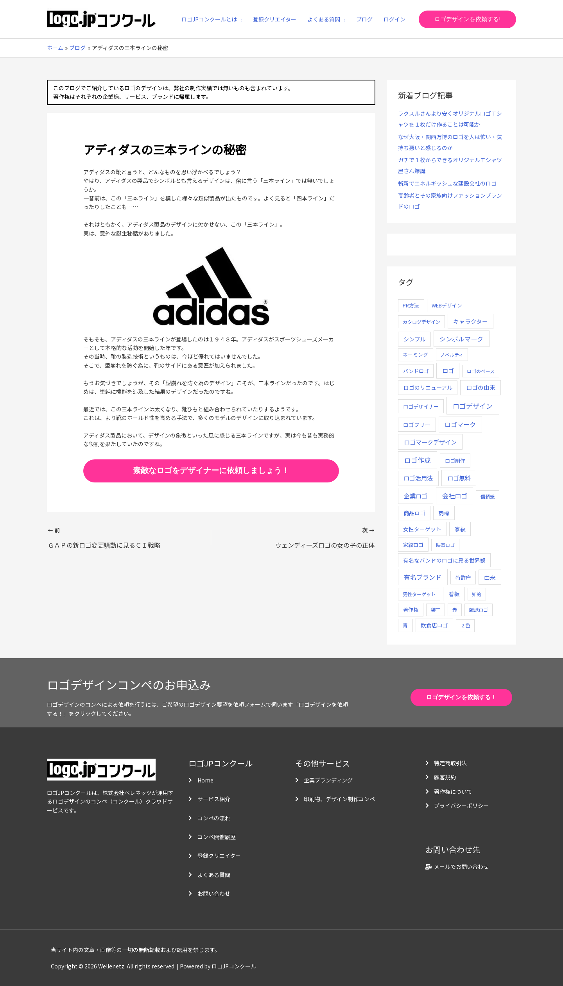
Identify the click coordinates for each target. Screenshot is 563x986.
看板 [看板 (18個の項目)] (453, 594)
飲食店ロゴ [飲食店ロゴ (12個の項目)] (434, 625)
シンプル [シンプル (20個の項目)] (414, 339)
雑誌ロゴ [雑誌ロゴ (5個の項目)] (478, 609)
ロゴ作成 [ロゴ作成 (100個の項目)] (417, 460)
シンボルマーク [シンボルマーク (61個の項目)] (461, 338)
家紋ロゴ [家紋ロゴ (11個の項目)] (413, 544)
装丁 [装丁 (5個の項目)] (435, 609)
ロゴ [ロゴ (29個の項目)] (448, 370)
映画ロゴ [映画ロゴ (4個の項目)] (445, 544)
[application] (239, 19)
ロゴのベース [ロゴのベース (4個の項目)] (481, 371)
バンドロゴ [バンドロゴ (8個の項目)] (416, 371)
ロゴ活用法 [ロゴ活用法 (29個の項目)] (418, 478)
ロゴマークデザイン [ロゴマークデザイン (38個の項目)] (430, 442)
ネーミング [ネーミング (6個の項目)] (415, 354)
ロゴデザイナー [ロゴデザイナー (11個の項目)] (421, 406)
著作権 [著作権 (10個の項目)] (410, 609)
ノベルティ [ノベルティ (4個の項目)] (451, 354)
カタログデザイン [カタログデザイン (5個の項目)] (421, 321)
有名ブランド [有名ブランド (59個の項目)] (422, 577)
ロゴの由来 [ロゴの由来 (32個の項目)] (480, 387)
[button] (467, 19)
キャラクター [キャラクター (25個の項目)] (470, 321)
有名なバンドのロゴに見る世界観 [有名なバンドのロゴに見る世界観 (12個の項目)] (444, 560)
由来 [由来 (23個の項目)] (490, 577)
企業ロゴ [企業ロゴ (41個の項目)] (415, 495)
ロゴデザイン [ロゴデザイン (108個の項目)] (473, 406)
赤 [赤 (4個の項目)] (454, 609)
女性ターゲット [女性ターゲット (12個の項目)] (422, 529)
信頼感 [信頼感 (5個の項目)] (488, 496)
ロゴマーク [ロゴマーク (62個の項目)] (460, 424)
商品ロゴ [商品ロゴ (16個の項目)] (414, 513)
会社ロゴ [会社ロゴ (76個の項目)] (454, 495)
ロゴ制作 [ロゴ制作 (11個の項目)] (455, 460)
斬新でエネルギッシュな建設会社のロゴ (447, 183)
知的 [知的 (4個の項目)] (476, 594)
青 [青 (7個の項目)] (405, 625)
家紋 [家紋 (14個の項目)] (460, 529)
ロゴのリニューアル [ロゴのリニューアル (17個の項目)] (427, 387)
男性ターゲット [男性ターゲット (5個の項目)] (419, 594)
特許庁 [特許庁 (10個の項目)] (463, 577)
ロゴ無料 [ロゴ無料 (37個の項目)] (459, 477)
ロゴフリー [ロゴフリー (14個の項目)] (416, 425)
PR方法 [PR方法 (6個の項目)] (411, 305)
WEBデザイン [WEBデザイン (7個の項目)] (447, 305)
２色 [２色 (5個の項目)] (465, 625)
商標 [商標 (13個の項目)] (443, 513)
